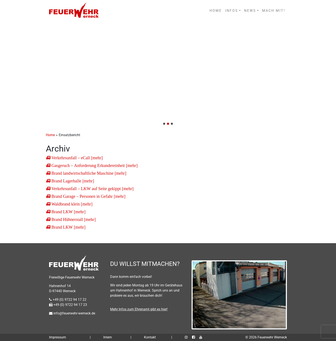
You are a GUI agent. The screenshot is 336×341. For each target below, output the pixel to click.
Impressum (57, 337)
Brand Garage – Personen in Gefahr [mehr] (87, 196)
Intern (107, 337)
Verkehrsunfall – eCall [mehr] (76, 158)
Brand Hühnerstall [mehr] (73, 219)
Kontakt (150, 337)
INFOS (231, 11)
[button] (168, 74)
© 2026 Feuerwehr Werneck (266, 337)
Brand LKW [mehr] (68, 212)
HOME (216, 11)
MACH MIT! (273, 11)
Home (50, 135)
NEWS (250, 11)
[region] (168, 74)
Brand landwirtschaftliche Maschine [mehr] (88, 173)
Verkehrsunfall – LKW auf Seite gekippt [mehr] (92, 188)
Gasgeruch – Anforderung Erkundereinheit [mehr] (94, 165)
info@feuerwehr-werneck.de (72, 313)
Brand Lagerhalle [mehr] (72, 181)
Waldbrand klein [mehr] (71, 204)
